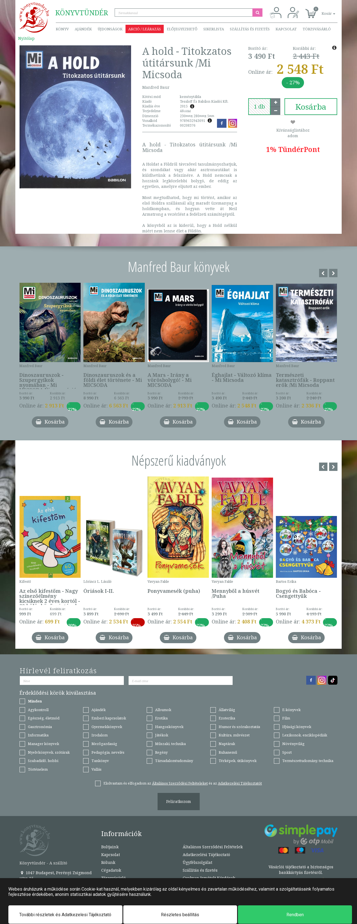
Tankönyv (100, 760)
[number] (259, 106)
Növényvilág (293, 743)
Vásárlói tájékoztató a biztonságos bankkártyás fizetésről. (301, 869)
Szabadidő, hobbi (43, 760)
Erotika (161, 718)
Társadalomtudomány (174, 760)
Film (286, 718)
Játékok (161, 735)
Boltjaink (110, 846)
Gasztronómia (40, 726)
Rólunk (108, 862)
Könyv (62, 28)
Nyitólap (26, 38)
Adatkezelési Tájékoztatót (240, 783)
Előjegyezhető (182, 28)
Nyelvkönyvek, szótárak (49, 752)
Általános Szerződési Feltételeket (180, 783)
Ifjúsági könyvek (296, 726)
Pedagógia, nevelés (107, 752)
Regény (161, 752)
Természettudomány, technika (307, 760)
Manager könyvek (43, 743)
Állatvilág (227, 709)
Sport (287, 752)
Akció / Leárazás (144, 28)
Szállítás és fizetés (250, 28)
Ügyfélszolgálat (197, 862)
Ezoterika (227, 718)
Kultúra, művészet (234, 735)
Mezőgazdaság (104, 743)
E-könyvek (291, 709)
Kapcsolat (286, 28)
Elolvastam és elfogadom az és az (182, 783)
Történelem (38, 769)
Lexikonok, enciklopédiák (304, 735)
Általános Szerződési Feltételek (213, 846)
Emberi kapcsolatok (108, 718)
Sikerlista (213, 28)
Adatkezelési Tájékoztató (206, 854)
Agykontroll (38, 709)
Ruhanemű (228, 752)
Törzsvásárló (317, 28)
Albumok (163, 709)
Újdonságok (110, 28)
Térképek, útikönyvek (238, 760)
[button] (322, 10)
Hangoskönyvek (169, 726)
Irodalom (99, 735)
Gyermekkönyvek (106, 726)
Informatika (38, 735)
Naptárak (227, 743)
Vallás (96, 769)
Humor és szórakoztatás (239, 726)
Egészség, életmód (43, 718)
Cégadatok (111, 870)
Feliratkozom (178, 801)
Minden (35, 701)
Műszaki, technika (170, 743)
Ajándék (83, 28)
